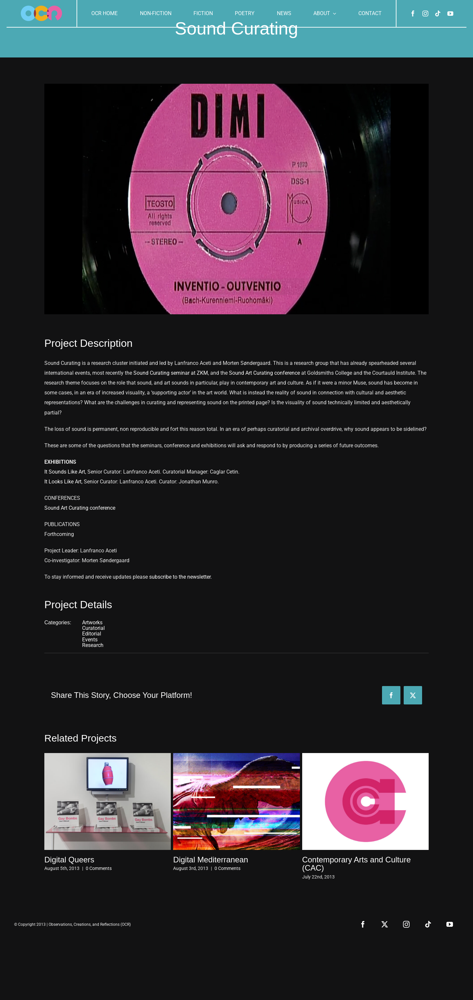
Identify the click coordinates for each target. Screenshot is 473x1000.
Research (92, 645)
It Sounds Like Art (64, 472)
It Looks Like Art (62, 481)
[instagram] (425, 13)
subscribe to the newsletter (180, 577)
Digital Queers (69, 859)
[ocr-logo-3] (41, 8)
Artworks (92, 622)
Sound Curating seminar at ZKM (170, 373)
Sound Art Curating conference (264, 373)
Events (90, 639)
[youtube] (450, 13)
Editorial (91, 634)
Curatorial (93, 628)
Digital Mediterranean (210, 859)
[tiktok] (438, 13)
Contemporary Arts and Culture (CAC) (356, 864)
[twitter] (384, 924)
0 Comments (99, 868)
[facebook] (413, 13)
